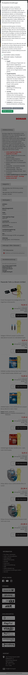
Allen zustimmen (7, 111)
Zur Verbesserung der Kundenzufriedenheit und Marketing (16, 103)
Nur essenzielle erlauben (7, 108)
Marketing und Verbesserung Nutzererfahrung (14, 87)
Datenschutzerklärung (7, 40)
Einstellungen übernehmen (17, 108)
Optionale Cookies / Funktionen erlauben (13, 58)
